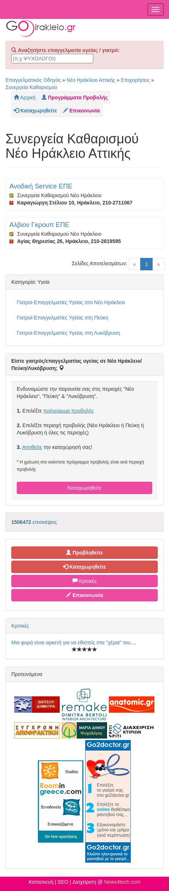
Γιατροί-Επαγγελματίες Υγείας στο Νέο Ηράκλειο (71, 302)
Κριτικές (84, 581)
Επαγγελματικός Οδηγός (33, 80)
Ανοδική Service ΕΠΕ (40, 186)
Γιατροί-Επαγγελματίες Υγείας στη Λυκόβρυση (68, 333)
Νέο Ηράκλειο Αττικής (91, 80)
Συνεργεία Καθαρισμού (31, 87)
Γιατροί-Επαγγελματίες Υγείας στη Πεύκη (62, 318)
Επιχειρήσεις (135, 80)
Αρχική (25, 97)
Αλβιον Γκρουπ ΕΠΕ (39, 224)
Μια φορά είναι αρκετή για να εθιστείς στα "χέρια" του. (71, 642)
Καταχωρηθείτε (84, 488)
